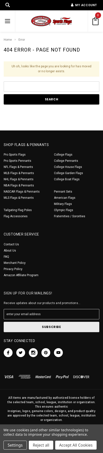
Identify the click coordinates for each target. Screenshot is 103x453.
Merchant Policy (15, 263)
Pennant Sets (63, 191)
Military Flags (63, 204)
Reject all (41, 445)
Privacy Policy (13, 269)
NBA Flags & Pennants (19, 185)
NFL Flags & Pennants (18, 167)
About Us (10, 250)
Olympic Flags (63, 210)
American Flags (64, 197)
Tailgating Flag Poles (18, 210)
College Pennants (66, 161)
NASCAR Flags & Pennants (22, 191)
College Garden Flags (68, 173)
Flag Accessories (16, 216)
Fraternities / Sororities (69, 216)
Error (21, 39)
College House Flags (68, 167)
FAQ (6, 256)
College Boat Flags (67, 179)
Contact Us (11, 244)
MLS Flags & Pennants (19, 197)
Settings (15, 445)
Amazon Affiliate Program (21, 275)
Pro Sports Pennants (17, 161)
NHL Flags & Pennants (19, 179)
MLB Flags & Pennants (19, 173)
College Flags (63, 154)
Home (8, 39)
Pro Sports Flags (15, 154)
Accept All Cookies (76, 445)
